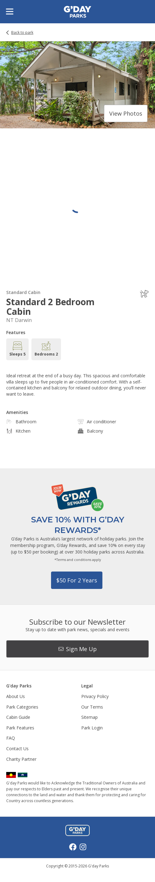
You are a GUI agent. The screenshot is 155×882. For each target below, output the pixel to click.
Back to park (22, 32)
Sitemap (89, 717)
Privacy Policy (95, 696)
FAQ (10, 738)
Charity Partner (21, 759)
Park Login (92, 728)
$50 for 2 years (76, 580)
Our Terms (92, 707)
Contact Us (17, 748)
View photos (125, 113)
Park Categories (22, 707)
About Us (15, 696)
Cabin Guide (18, 717)
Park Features (20, 728)
